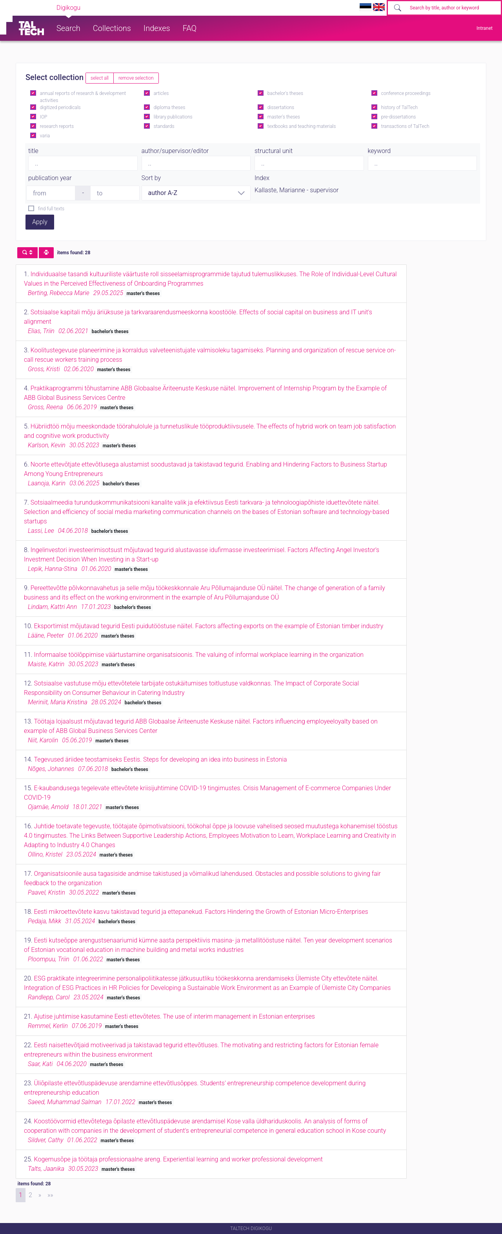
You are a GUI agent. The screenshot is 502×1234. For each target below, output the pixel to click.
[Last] (50, 1195)
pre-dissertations (398, 117)
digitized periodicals (60, 107)
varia (45, 136)
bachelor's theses (285, 93)
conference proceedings (406, 93)
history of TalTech (399, 107)
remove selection (135, 78)
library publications (173, 117)
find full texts (51, 208)
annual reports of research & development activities (83, 97)
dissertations (280, 107)
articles (161, 93)
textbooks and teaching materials (301, 126)
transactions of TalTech (405, 126)
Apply (39, 222)
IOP (43, 117)
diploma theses (169, 107)
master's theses (283, 117)
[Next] (39, 1195)
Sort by (151, 178)
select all (100, 78)
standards (164, 126)
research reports (57, 126)
